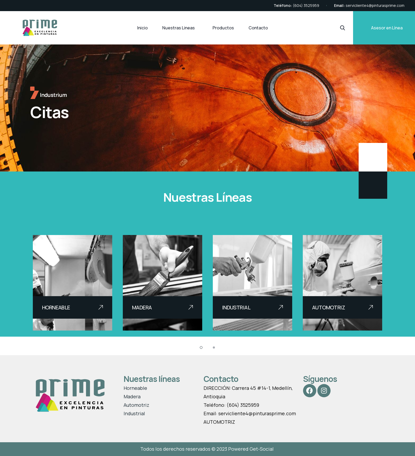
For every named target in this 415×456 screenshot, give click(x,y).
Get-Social (262, 449)
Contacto (258, 28)
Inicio (142, 28)
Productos (223, 28)
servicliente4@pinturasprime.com (375, 5)
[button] (201, 347)
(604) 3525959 (306, 5)
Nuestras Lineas (178, 28)
